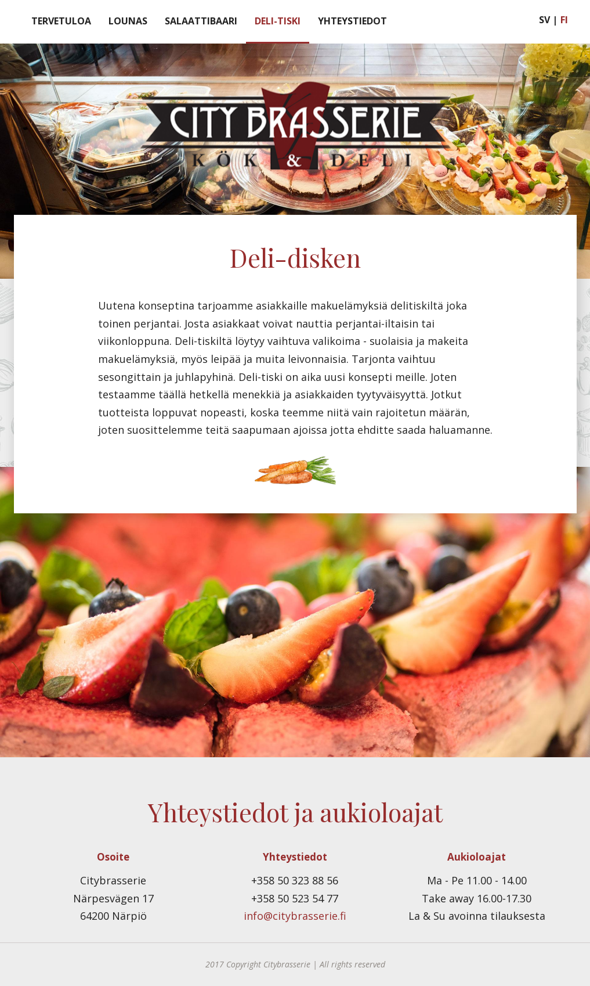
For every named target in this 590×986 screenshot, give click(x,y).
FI (564, 19)
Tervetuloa (61, 21)
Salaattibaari (201, 21)
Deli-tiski (278, 21)
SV (544, 19)
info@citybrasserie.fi (295, 916)
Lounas (127, 21)
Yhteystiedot (352, 21)
